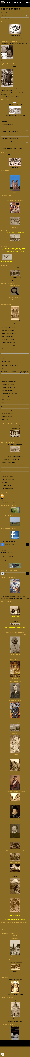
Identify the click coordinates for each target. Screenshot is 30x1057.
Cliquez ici (15, 192)
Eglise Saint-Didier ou (15, 839)
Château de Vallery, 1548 (7, 378)
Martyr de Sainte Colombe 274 (9, 333)
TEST (3, 402)
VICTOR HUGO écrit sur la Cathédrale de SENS (12, 465)
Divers (3, 145)
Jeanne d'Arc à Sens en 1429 (15, 700)
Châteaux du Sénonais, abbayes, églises (10, 131)
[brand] (14, 2)
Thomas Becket (5, 473)
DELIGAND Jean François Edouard (9, 410)
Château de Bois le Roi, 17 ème (8, 384)
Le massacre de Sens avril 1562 (8, 352)
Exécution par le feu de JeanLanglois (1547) (15, 850)
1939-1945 (15, 935)
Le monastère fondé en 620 (15, 215)
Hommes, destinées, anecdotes (9, 134)
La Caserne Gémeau (6, 485)
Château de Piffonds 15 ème (8, 396)
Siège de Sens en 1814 (7, 358)
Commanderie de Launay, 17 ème (9, 393)
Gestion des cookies (15, 1045)
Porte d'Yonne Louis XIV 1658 (8, 355)
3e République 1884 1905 (7, 476)
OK (27, 544)
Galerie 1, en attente (6, 15)
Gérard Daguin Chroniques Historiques (10, 138)
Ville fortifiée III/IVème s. (7, 336)
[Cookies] (2, 1054)
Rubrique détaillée (15, 938)
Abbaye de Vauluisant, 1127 (8, 390)
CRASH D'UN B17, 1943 (7, 416)
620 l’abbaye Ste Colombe (8, 339)
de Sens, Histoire (15, 657)
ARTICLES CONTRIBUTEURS (8, 462)
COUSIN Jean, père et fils (7, 413)
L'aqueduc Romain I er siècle (8, 330)
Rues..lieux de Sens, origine (8, 128)
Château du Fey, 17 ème (7, 399)
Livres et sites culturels (7, 141)
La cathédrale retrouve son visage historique (12, 148)
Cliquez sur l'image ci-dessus (15, 297)
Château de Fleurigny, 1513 (8, 375)
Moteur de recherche (15, 285)
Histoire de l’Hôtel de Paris (8, 479)
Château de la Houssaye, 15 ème (9, 381)
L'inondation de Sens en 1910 (8, 361)
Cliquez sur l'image (15, 227)
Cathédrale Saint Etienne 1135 (8, 342)
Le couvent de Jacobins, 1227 (8, 345)
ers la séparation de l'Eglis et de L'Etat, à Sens (15, 632)
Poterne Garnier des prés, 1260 (8, 348)
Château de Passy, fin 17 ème (8, 387)
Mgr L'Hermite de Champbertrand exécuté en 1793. (15, 634)
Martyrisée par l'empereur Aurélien (15, 200)
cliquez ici (15, 439)
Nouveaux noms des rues (7, 488)
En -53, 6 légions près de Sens (8, 327)
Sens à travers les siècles (7, 124)
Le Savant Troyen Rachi (15, 659)
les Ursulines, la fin (6, 482)
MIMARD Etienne (5, 419)
